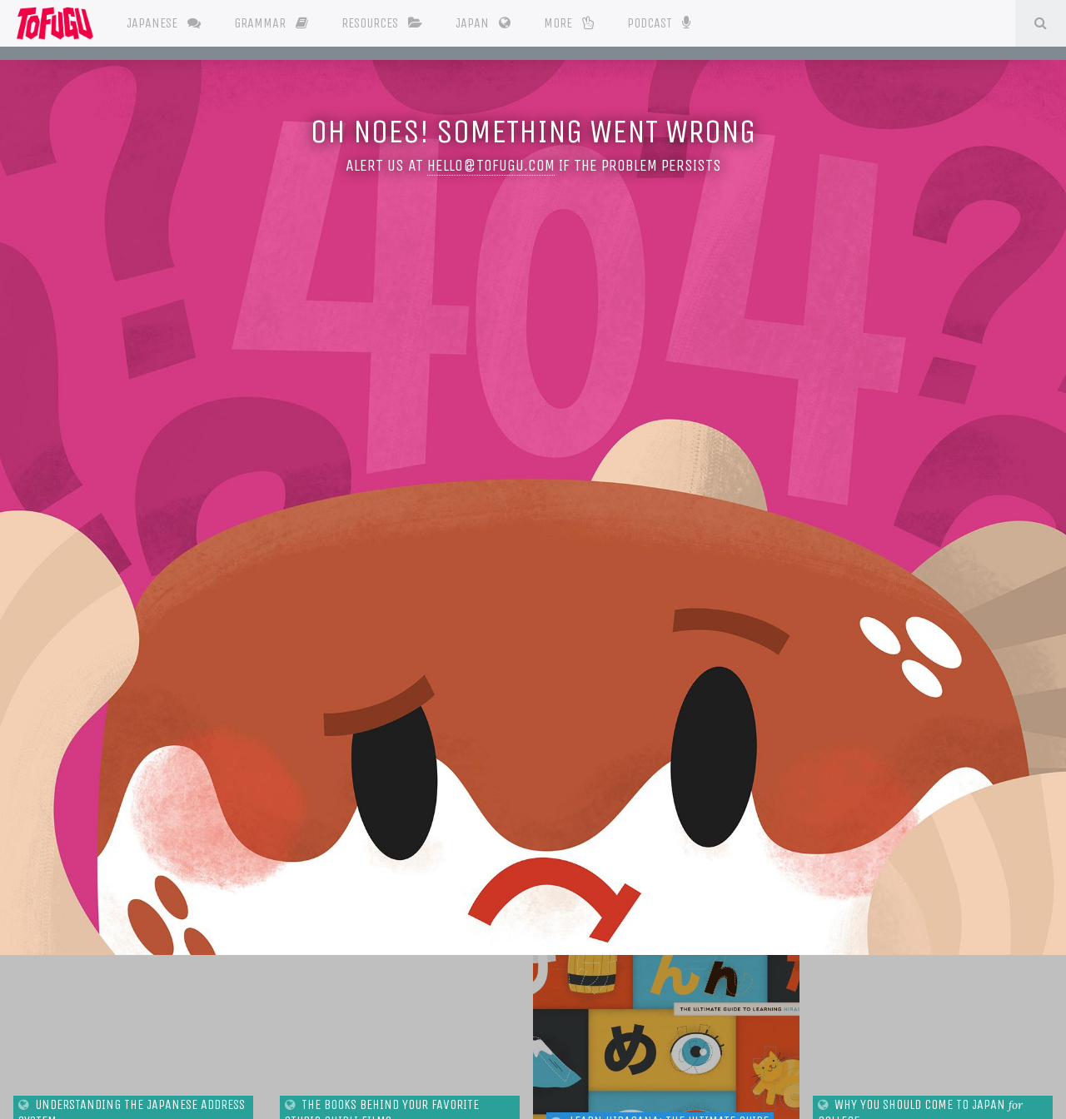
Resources (381, 23)
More (569, 23)
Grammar (271, 23)
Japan (483, 23)
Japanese (164, 23)
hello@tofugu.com (491, 165)
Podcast (658, 21)
